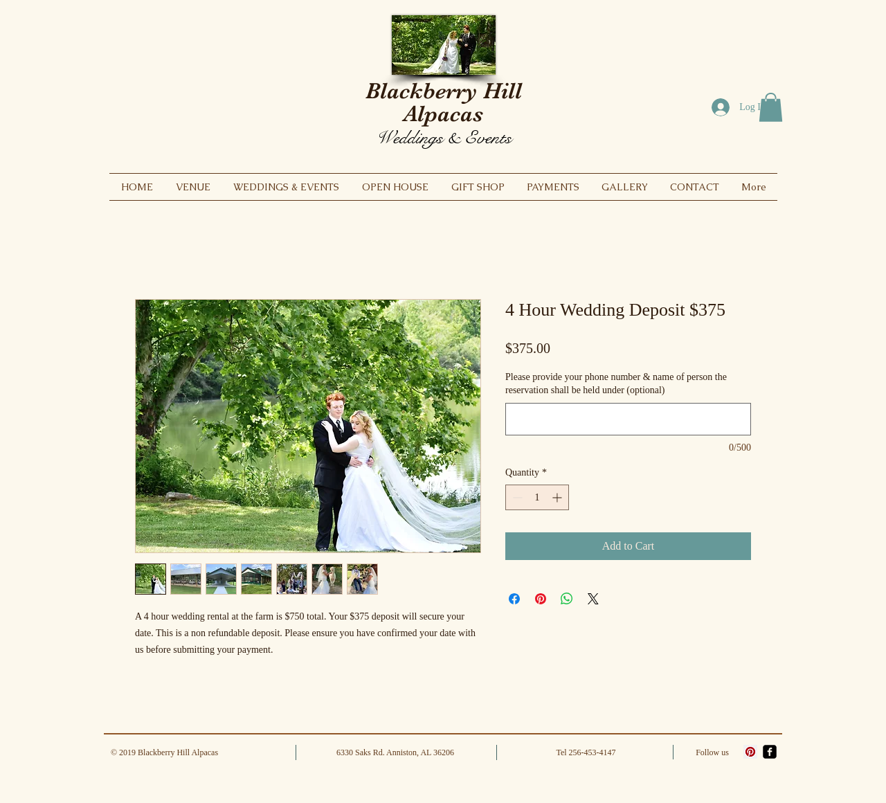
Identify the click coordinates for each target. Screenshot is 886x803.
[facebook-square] (770, 752)
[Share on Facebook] (514, 598)
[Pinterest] (750, 752)
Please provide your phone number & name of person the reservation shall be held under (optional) (616, 384)
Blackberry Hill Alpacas (443, 102)
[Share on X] (593, 598)
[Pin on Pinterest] (540, 598)
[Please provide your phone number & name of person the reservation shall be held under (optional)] (628, 419)
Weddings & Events (444, 137)
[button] (771, 107)
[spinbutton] (537, 497)
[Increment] (558, 497)
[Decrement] (516, 497)
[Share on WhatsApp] (567, 598)
